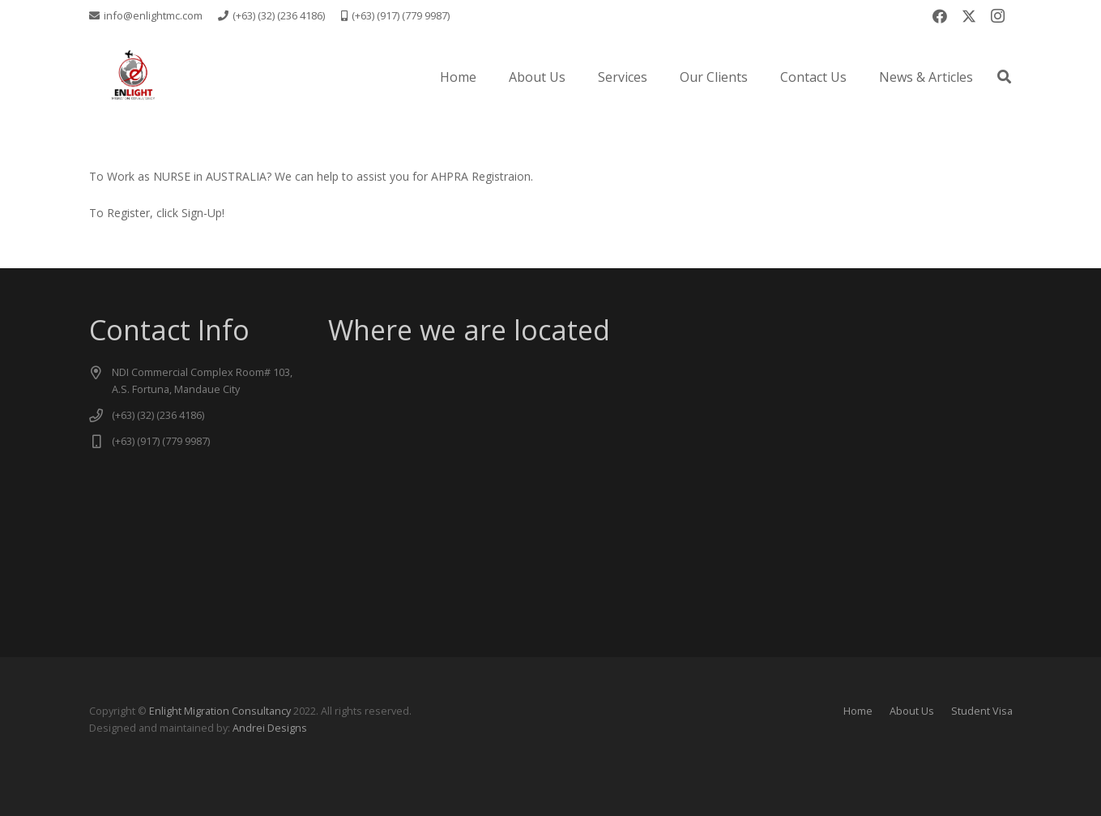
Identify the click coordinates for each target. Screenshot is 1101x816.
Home (858, 711)
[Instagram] (998, 16)
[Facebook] (939, 16)
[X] (969, 16)
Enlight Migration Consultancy (220, 711)
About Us (912, 711)
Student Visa (982, 711)
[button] (1004, 77)
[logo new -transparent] (132, 77)
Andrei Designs (270, 728)
